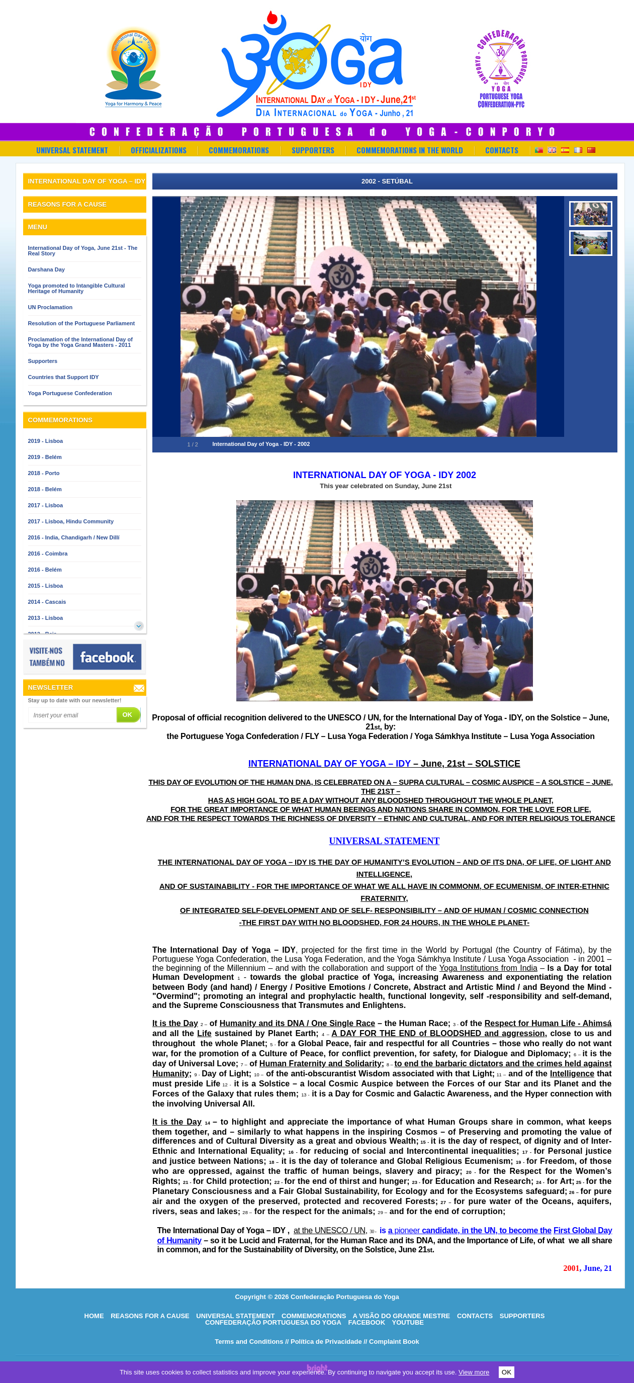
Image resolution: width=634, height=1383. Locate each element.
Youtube (408, 1322)
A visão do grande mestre (401, 1316)
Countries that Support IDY (63, 377)
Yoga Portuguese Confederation (70, 393)
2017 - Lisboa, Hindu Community (71, 521)
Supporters (313, 149)
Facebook (366, 1322)
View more (474, 1372)
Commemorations (239, 149)
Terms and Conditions (249, 1341)
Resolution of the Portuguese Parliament (81, 323)
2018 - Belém (45, 489)
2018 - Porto (44, 473)
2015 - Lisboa (45, 586)
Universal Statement (72, 149)
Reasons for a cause (150, 1316)
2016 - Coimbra (48, 553)
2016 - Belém (45, 570)
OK (506, 1372)
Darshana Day (46, 269)
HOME (94, 1316)
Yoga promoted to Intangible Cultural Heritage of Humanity (76, 288)
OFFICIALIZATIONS (159, 149)
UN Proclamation (50, 307)
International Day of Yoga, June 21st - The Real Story (83, 250)
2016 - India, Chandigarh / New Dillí (74, 537)
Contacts (501, 149)
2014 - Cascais (47, 602)
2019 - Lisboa (45, 441)
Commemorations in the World (409, 149)
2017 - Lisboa (45, 505)
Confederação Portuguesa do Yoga (273, 1322)
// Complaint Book (391, 1341)
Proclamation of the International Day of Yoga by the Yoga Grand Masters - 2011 (80, 342)
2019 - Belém (45, 457)
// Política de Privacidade (323, 1341)
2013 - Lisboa (45, 618)
